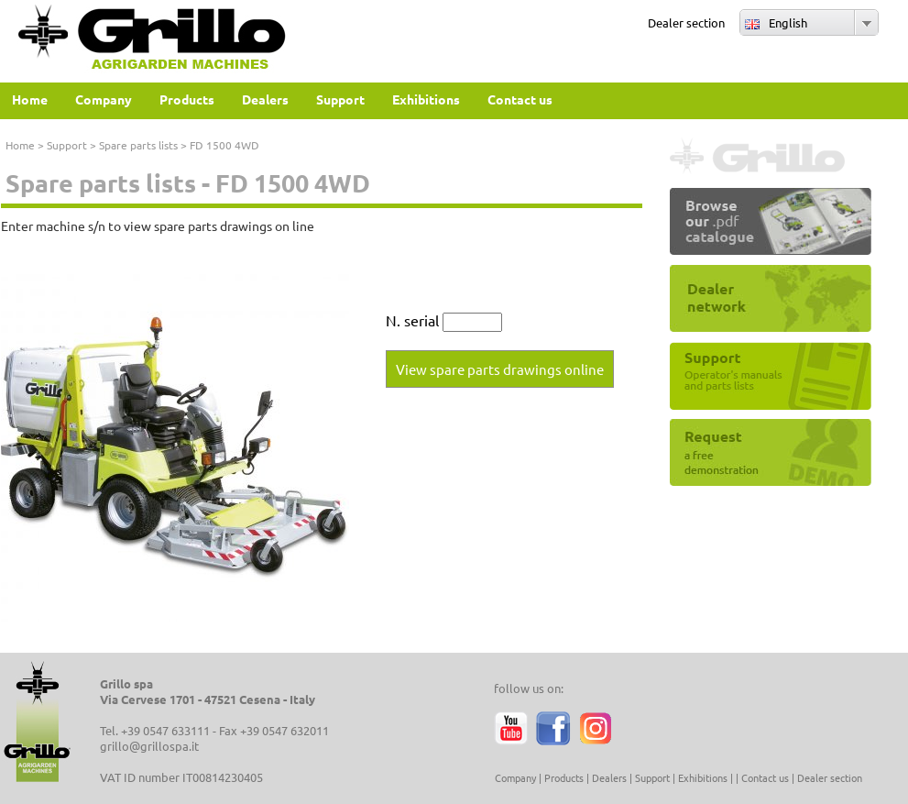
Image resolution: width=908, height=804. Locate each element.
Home (20, 145)
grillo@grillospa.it (149, 746)
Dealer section (686, 22)
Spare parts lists (138, 145)
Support (67, 145)
